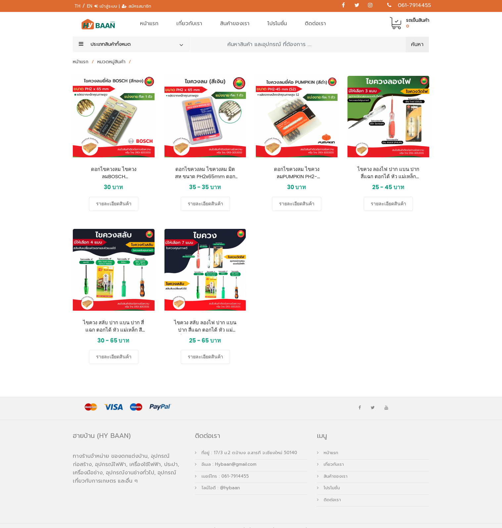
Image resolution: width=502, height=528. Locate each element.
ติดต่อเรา (315, 23)
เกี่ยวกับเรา (189, 23)
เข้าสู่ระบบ (109, 6)
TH (77, 6)
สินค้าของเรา (235, 23)
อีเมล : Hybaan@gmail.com (225, 455)
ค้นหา (417, 44)
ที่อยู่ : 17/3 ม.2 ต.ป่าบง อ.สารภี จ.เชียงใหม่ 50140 (246, 443)
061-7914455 (414, 5)
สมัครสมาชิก (139, 6)
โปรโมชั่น (277, 23)
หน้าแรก (149, 23)
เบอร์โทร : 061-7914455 (222, 467)
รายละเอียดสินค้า (113, 203)
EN (89, 6)
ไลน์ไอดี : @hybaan (217, 478)
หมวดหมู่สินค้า (112, 61)
